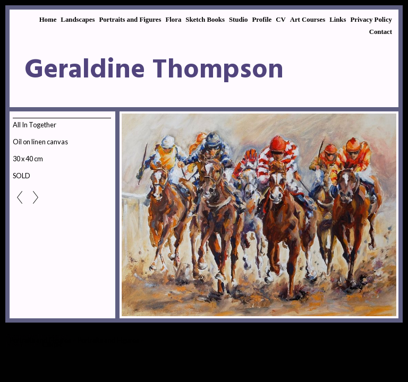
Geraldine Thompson (154, 70)
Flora (173, 19)
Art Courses (307, 19)
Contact (380, 32)
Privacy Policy (371, 19)
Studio (238, 19)
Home (48, 19)
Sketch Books (205, 19)
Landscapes (78, 19)
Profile (261, 19)
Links (337, 19)
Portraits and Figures (130, 19)
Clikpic (52, 344)
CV (280, 19)
